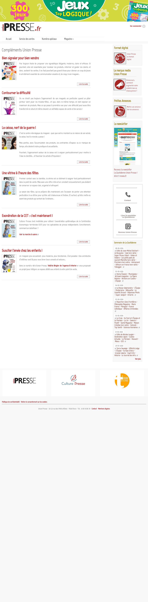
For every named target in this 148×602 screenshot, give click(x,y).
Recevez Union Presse (127, 232)
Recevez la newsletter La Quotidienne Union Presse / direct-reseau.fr (125, 172)
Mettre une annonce (134, 107)
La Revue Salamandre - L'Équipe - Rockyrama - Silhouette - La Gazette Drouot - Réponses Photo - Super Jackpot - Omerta (127, 291)
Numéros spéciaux (49, 38)
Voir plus (138, 359)
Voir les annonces (133, 109)
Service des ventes (26, 38)
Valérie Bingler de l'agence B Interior (62, 265)
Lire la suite (83, 84)
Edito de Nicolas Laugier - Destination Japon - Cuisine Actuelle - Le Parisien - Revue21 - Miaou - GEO (126, 338)
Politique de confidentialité (11, 402)
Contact (127, 200)
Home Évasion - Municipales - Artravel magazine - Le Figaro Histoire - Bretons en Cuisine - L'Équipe (126, 277)
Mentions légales (104, 409)
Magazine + (69, 38)
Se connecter (135, 26)
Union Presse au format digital (131, 56)
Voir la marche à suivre (28, 234)
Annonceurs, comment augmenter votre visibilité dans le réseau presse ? (132, 85)
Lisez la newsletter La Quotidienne (128, 216)
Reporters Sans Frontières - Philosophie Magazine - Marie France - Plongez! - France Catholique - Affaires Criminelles (126, 305)
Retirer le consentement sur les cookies (34, 402)
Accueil (9, 38)
